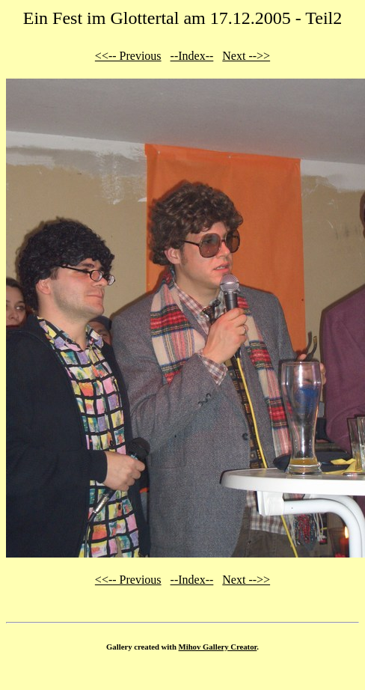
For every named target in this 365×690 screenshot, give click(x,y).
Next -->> (246, 55)
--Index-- (192, 55)
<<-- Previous (128, 55)
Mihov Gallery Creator (218, 646)
